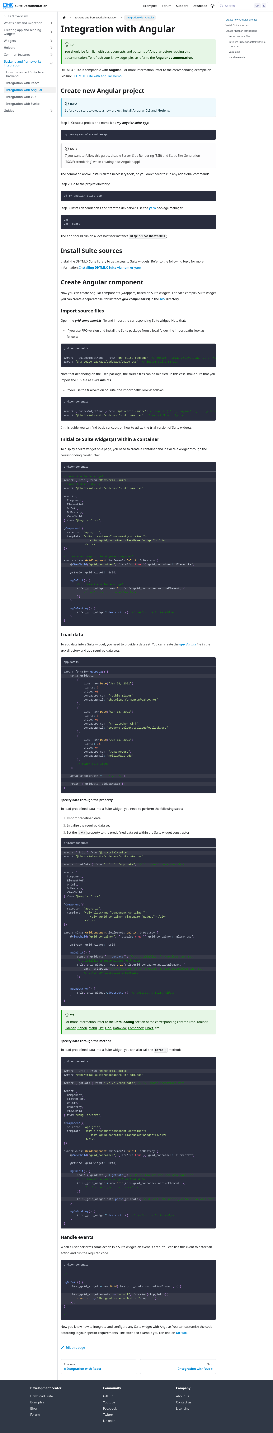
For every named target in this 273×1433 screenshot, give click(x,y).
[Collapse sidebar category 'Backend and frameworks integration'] (51, 63)
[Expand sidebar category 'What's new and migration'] (51, 23)
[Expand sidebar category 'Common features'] (51, 54)
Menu (93, 1028)
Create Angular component (241, 30)
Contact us (183, 1402)
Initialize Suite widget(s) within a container (247, 44)
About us (182, 1396)
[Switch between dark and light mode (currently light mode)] (212, 6)
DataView (119, 1028)
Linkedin (109, 1421)
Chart (149, 1028)
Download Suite (41, 1396)
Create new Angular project (241, 19)
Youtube (109, 1402)
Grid (108, 1028)
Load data (234, 51)
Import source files (239, 36)
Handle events (236, 57)
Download (199, 6)
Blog (33, 1408)
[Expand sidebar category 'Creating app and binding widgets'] (51, 32)
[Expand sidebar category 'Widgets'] (51, 41)
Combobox (136, 1028)
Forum (167, 6)
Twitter (108, 1414)
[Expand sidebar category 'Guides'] (51, 111)
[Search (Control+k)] (243, 5)
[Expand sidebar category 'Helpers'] (51, 48)
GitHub (108, 1396)
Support (182, 6)
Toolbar (202, 1022)
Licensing (183, 1408)
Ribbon (82, 1028)
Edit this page (73, 1347)
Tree (192, 1022)
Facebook (110, 1408)
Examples (150, 6)
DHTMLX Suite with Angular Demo (97, 76)
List (101, 1028)
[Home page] (64, 18)
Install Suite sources (236, 25)
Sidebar (70, 1028)
